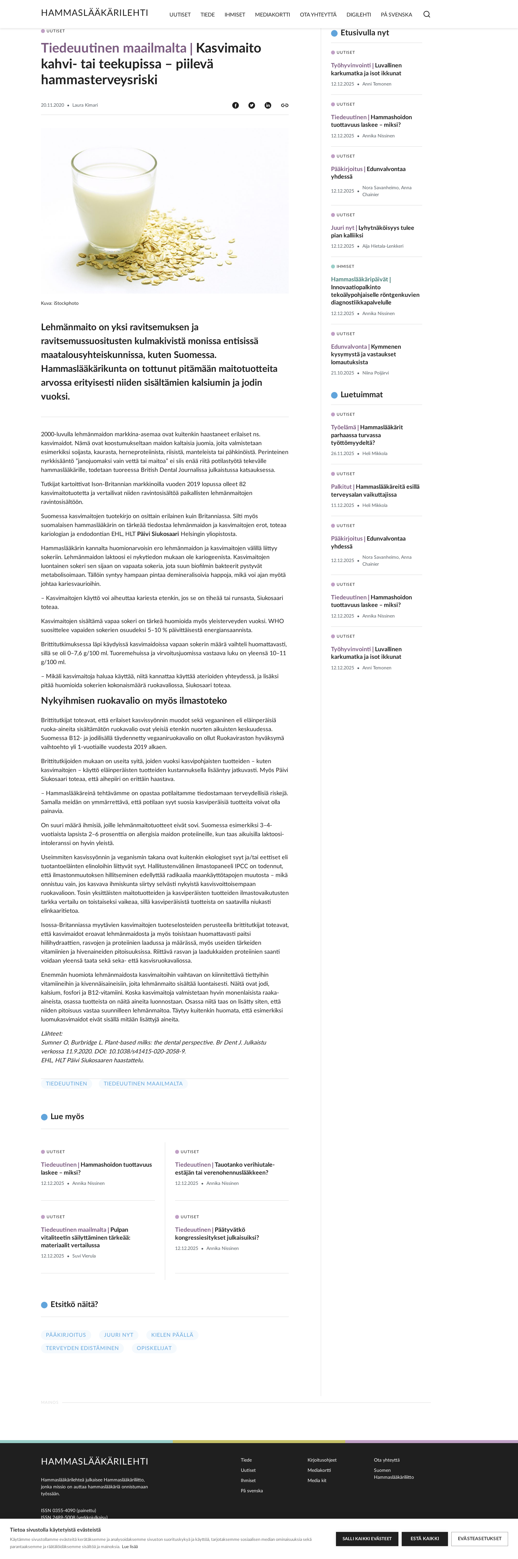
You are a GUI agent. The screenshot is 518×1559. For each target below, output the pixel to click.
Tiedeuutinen (66, 1083)
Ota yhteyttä (318, 15)
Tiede (208, 15)
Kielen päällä (172, 1335)
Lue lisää (130, 1547)
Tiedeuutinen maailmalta (143, 1083)
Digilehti (359, 15)
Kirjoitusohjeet (322, 1460)
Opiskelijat (154, 1348)
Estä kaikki (425, 1539)
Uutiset (180, 15)
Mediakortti (272, 15)
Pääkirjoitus (66, 1335)
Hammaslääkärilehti (95, 13)
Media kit (317, 1480)
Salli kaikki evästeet (367, 1539)
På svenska (396, 15)
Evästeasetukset (479, 1539)
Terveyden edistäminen (82, 1348)
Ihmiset (235, 15)
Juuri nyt (118, 1335)
